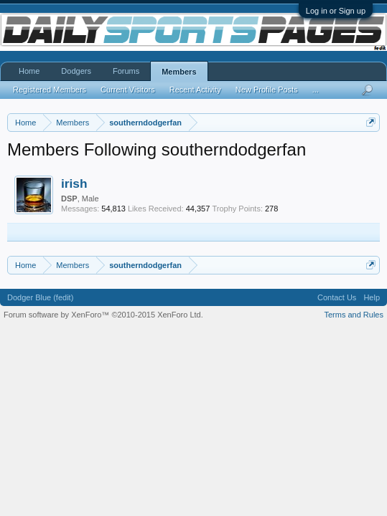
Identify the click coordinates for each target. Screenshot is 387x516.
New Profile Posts (267, 89)
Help (371, 297)
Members (179, 71)
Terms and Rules (353, 314)
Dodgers (76, 71)
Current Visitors (128, 89)
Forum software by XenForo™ (103, 314)
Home (29, 71)
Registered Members (49, 89)
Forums (126, 71)
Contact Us (336, 297)
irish (74, 183)
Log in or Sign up (335, 10)
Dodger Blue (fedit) (40, 297)
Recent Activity (195, 89)
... (315, 89)
